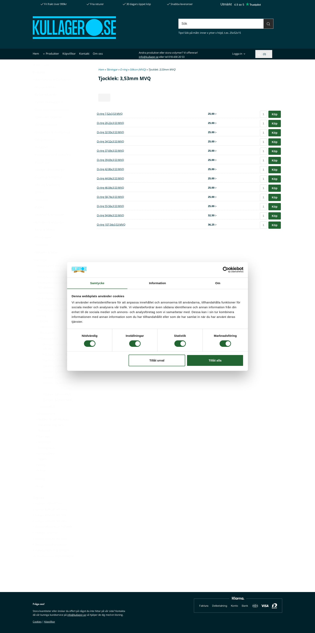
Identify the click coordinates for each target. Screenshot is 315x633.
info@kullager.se (149, 57)
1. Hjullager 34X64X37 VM (47, 513)
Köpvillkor (69, 53)
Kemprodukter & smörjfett (52, 164)
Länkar (38, 202)
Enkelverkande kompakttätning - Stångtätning (59, 295)
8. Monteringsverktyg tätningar (50, 554)
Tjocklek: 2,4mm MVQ (57, 381)
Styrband (44, 440)
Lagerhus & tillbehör (48, 187)
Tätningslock (46, 457)
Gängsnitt (41, 157)
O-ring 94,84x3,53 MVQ (110, 215)
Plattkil (38, 217)
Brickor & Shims (44, 97)
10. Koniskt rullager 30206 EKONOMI (53, 566)
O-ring (40, 326)
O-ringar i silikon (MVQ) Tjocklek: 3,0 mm (64, 356)
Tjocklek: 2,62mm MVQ (58, 393)
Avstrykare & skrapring (51, 275)
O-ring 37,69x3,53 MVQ (110, 150)
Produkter (52, 53)
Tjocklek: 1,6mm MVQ (57, 370)
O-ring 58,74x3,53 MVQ (110, 197)
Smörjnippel (42, 247)
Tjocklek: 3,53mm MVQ (58, 398)
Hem (36, 53)
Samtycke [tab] (97, 283)
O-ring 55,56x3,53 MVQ (110, 206)
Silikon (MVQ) (48, 348)
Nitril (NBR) (46, 343)
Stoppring (42, 254)
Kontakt (84, 53)
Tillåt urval (156, 360)
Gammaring (46, 303)
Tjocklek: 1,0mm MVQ (57, 364)
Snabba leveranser (180, 4)
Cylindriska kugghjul (47, 112)
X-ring (40, 480)
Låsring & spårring (46, 194)
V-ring (40, 475)
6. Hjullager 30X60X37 (45, 542)
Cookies (37, 621)
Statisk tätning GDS (50, 435)
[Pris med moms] (34, 75)
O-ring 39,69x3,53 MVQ (110, 160)
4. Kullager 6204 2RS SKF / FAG (50, 531)
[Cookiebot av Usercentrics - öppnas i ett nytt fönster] (225, 270)
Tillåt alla (215, 360)
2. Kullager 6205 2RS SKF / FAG (50, 519)
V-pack (42, 469)
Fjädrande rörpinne (48, 127)
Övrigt (39, 496)
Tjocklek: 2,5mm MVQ (57, 387)
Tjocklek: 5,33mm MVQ (58, 410)
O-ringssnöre (45, 423)
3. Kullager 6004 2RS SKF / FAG (50, 525)
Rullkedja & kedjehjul (48, 232)
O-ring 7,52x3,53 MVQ (110, 113)
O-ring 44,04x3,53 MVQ (110, 178)
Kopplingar (41, 172)
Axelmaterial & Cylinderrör (52, 89)
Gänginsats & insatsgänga (51, 142)
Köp (274, 114)
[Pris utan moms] (42, 75)
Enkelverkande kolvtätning (55, 287)
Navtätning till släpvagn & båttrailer (62, 320)
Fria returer (95, 4)
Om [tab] (217, 283)
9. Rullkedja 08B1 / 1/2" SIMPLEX (51, 560)
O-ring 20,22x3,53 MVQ (110, 123)
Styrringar (43, 446)
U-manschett (45, 463)
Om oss (98, 53)
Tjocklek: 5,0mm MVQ (57, 404)
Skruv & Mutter (44, 239)
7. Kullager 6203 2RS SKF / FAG (50, 548)
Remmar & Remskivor (48, 224)
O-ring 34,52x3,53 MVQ (110, 141)
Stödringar (43, 452)
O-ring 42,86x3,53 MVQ (110, 169)
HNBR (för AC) (49, 337)
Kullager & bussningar (49, 179)
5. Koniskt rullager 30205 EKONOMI (52, 536)
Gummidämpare (45, 134)
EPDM (43, 331)
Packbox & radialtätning (52, 429)
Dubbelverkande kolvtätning (55, 281)
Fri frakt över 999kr (54, 4)
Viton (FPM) (46, 417)
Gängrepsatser (44, 149)
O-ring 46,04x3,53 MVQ (110, 187)
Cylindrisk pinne (45, 104)
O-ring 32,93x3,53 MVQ (110, 132)
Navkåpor (41, 209)
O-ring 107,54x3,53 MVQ (111, 224)
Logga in (237, 54)
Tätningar (40, 270)
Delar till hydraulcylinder (51, 119)
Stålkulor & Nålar (45, 262)
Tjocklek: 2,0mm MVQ (57, 376)
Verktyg (39, 489)
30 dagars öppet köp (137, 4)
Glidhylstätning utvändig (53, 314)
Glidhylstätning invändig (53, 308)
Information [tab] (157, 283)
